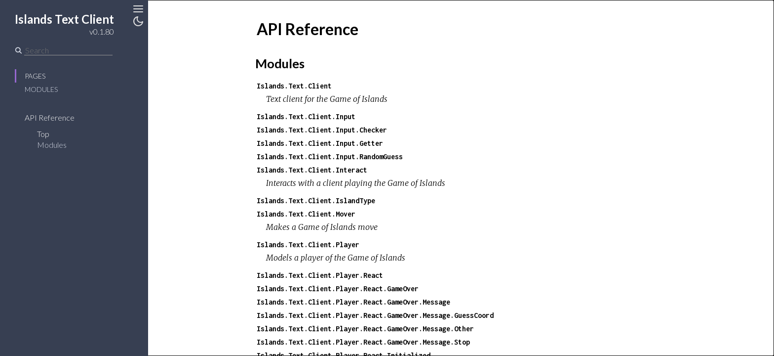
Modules (41, 89)
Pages (35, 76)
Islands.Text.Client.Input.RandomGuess (330, 156)
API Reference (50, 117)
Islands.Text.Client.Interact (312, 170)
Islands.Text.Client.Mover (306, 214)
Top (43, 133)
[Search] (68, 50)
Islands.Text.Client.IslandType (316, 200)
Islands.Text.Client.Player (308, 244)
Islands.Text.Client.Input (306, 116)
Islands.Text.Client (294, 86)
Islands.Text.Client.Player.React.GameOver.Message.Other (365, 328)
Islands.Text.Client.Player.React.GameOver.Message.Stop (363, 342)
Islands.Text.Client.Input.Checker (322, 130)
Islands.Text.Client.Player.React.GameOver (338, 288)
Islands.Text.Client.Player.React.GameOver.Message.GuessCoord (375, 315)
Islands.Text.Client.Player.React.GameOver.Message (353, 302)
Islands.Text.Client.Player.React (320, 275)
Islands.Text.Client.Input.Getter (320, 143)
